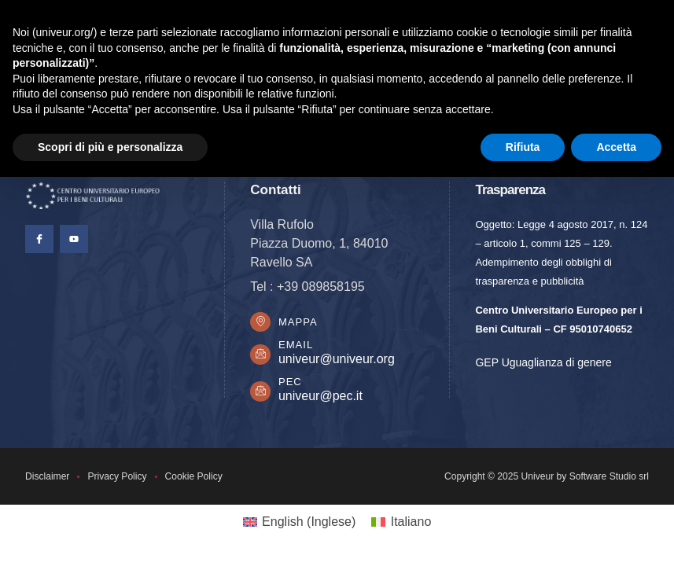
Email (297, 347)
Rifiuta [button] (523, 147)
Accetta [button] (616, 147)
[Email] (261, 356)
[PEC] (261, 393)
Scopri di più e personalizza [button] (110, 147)
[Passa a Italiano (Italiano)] (401, 524)
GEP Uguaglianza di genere (543, 362)
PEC (292, 384)
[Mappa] (261, 323)
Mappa (299, 323)
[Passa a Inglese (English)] (299, 524)
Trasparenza (510, 189)
